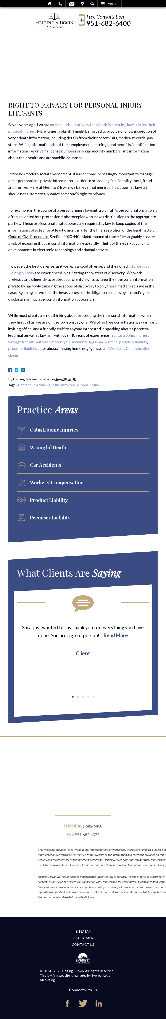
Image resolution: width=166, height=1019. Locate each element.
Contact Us (83, 944)
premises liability (133, 342)
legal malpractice (103, 342)
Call (60, 3)
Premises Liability (50, 517)
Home (50, 3)
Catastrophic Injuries (54, 429)
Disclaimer (83, 938)
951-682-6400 (109, 23)
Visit (82, 3)
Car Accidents (45, 465)
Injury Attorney (62, 385)
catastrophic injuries (130, 335)
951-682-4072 (87, 837)
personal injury (87, 385)
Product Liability (49, 500)
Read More (115, 635)
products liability (22, 348)
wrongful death (21, 342)
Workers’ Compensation (57, 482)
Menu (112, 3)
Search (92, 3)
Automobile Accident (33, 385)
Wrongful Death (48, 447)
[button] (73, 697)
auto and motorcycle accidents (62, 342)
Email (72, 3)
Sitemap (83, 931)
